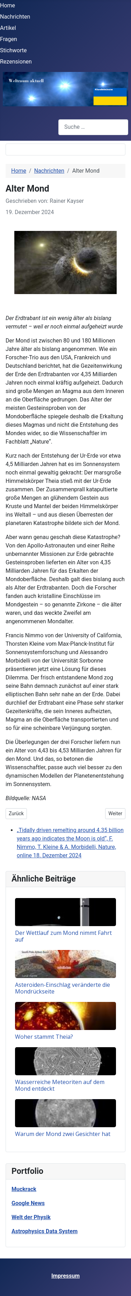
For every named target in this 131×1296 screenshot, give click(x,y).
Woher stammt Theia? (44, 1037)
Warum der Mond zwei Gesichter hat (62, 1134)
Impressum (65, 1275)
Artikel (8, 28)
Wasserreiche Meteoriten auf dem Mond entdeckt (59, 1085)
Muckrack (24, 1189)
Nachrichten (15, 16)
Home (7, 5)
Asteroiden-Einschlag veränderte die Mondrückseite (62, 988)
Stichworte (13, 50)
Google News (28, 1203)
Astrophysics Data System (45, 1231)
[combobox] (93, 127)
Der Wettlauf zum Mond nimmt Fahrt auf (63, 936)
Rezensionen (16, 61)
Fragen (8, 39)
